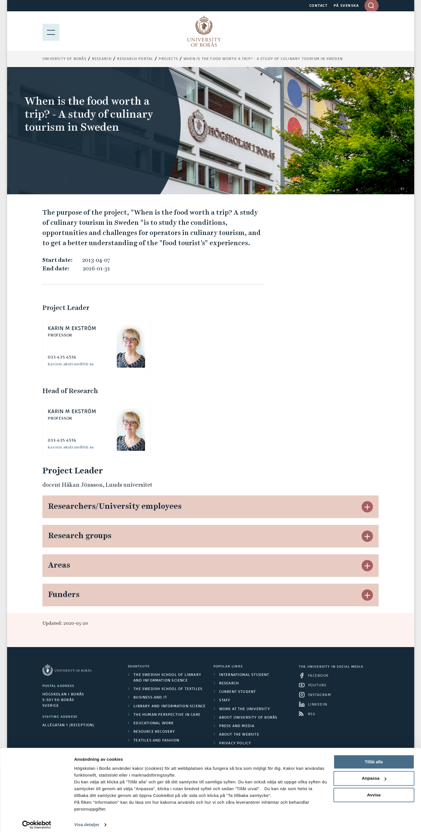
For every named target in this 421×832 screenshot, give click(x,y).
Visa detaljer (86, 820)
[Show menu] (50, 31)
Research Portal (135, 59)
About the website (239, 735)
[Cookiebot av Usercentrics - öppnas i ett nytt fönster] (36, 821)
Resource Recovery (154, 732)
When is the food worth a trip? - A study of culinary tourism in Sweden (263, 59)
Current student (237, 692)
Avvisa (374, 791)
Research (102, 59)
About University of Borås (248, 718)
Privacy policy (235, 743)
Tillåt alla (374, 758)
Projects (168, 59)
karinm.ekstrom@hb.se (71, 364)
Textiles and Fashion (156, 741)
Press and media (237, 726)
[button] (367, 506)
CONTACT (318, 6)
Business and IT (150, 698)
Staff (225, 700)
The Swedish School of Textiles (167, 689)
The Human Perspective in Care (166, 715)
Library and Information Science (169, 706)
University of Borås (64, 59)
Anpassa (374, 774)
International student (244, 675)
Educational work (153, 723)
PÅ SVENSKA (346, 6)
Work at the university (244, 709)
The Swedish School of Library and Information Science (167, 678)
